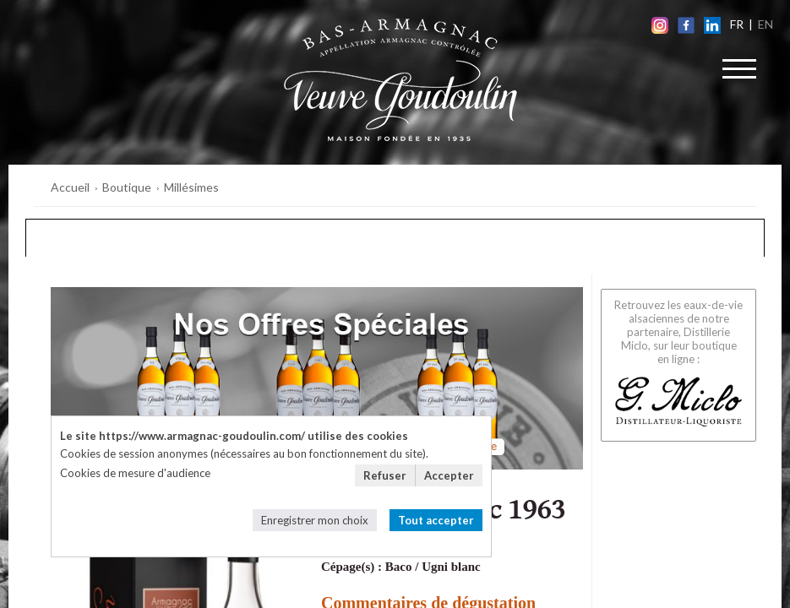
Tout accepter (436, 520)
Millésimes (191, 187)
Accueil (70, 187)
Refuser (384, 475)
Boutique (126, 187)
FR (737, 24)
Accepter (449, 475)
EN (765, 24)
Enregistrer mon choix (314, 520)
